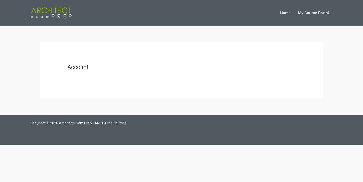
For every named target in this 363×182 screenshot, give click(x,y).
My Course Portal (313, 13)
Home (285, 13)
